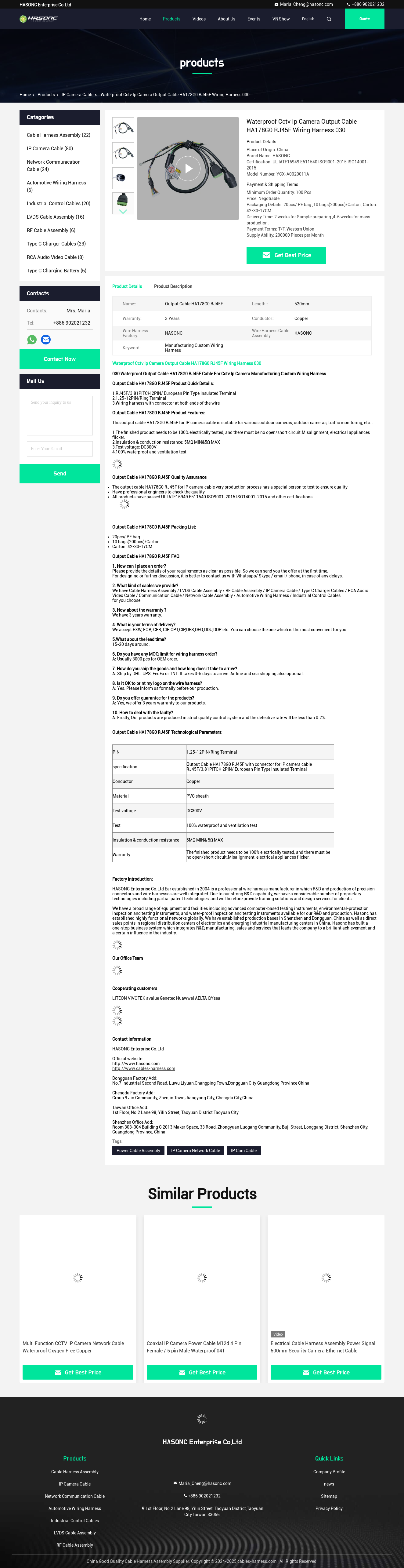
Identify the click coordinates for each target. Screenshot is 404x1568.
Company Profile (329, 1471)
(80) (50, 148)
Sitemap (329, 1496)
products (46, 94)
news (329, 1484)
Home (145, 18)
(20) (58, 203)
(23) (56, 244)
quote (364, 19)
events (253, 18)
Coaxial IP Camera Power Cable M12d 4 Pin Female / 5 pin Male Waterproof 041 (194, 1347)
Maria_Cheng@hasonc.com (304, 4)
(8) (55, 257)
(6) (56, 186)
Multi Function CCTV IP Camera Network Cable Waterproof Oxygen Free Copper (73, 1347)
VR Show (281, 18)
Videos (199, 18)
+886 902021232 (365, 4)
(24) (54, 165)
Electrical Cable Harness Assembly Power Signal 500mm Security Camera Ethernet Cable (323, 1347)
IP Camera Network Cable (195, 1150)
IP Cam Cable (244, 1150)
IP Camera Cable (77, 94)
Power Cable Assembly (138, 1150)
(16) (55, 217)
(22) (58, 135)
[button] (123, 212)
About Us (226, 18)
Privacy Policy (329, 1508)
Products (171, 18)
